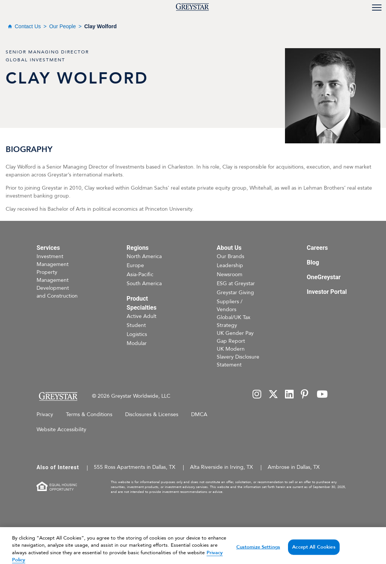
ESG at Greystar (236, 283)
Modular (137, 343)
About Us (229, 247)
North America (144, 256)
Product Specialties (141, 303)
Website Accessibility (61, 429)
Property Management (53, 276)
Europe (135, 265)
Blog (313, 262)
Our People (62, 26)
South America (144, 283)
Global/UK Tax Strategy (233, 321)
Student (136, 325)
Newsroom (229, 274)
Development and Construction (57, 291)
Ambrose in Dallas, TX (294, 467)
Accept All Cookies (313, 553)
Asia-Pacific (140, 274)
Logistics (137, 334)
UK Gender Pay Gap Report (235, 337)
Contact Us (28, 26)
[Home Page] (58, 396)
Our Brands (230, 256)
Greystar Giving (235, 292)
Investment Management (53, 260)
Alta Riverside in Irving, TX (221, 467)
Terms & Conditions (89, 414)
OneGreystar (324, 277)
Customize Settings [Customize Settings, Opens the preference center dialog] (258, 553)
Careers (317, 247)
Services (48, 247)
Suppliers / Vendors (229, 305)
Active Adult (141, 316)
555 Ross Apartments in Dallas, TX (134, 467)
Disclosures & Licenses (151, 414)
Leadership (230, 265)
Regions (138, 247)
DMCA (199, 414)
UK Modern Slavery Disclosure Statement (238, 356)
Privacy (45, 414)
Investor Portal (327, 291)
